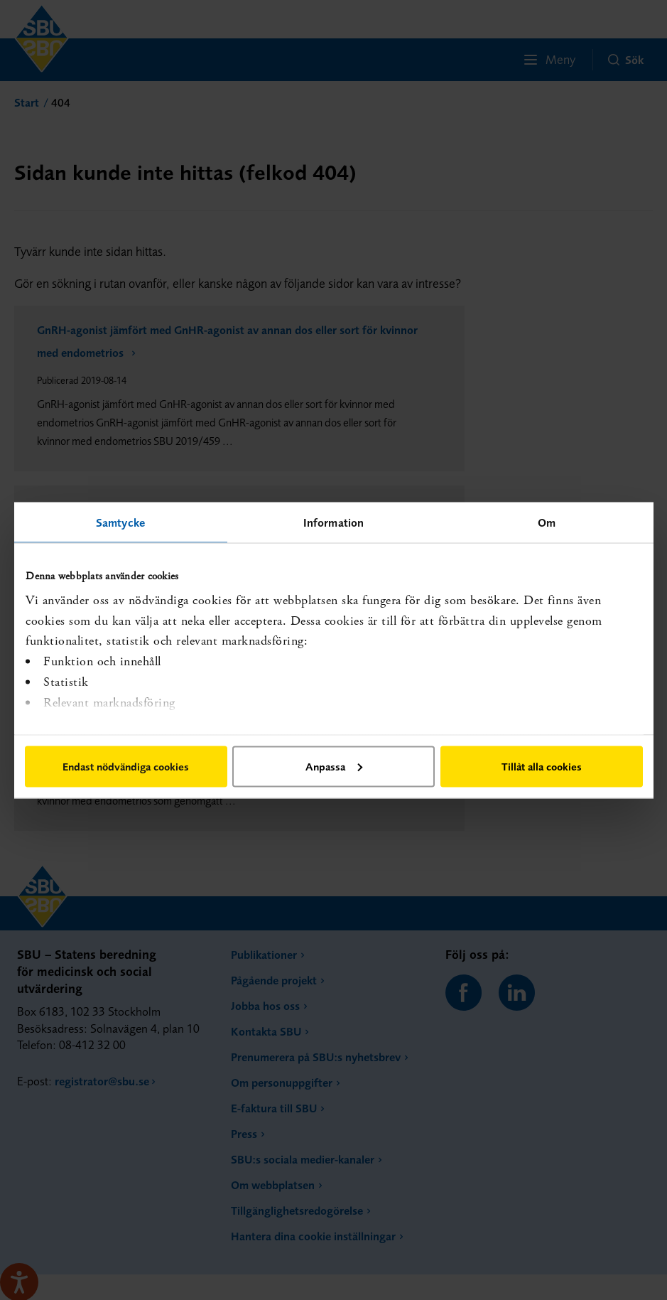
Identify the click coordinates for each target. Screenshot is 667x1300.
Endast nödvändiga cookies (126, 765)
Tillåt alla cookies (541, 765)
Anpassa (333, 765)
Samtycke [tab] (120, 522)
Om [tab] (546, 522)
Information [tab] (333, 522)
